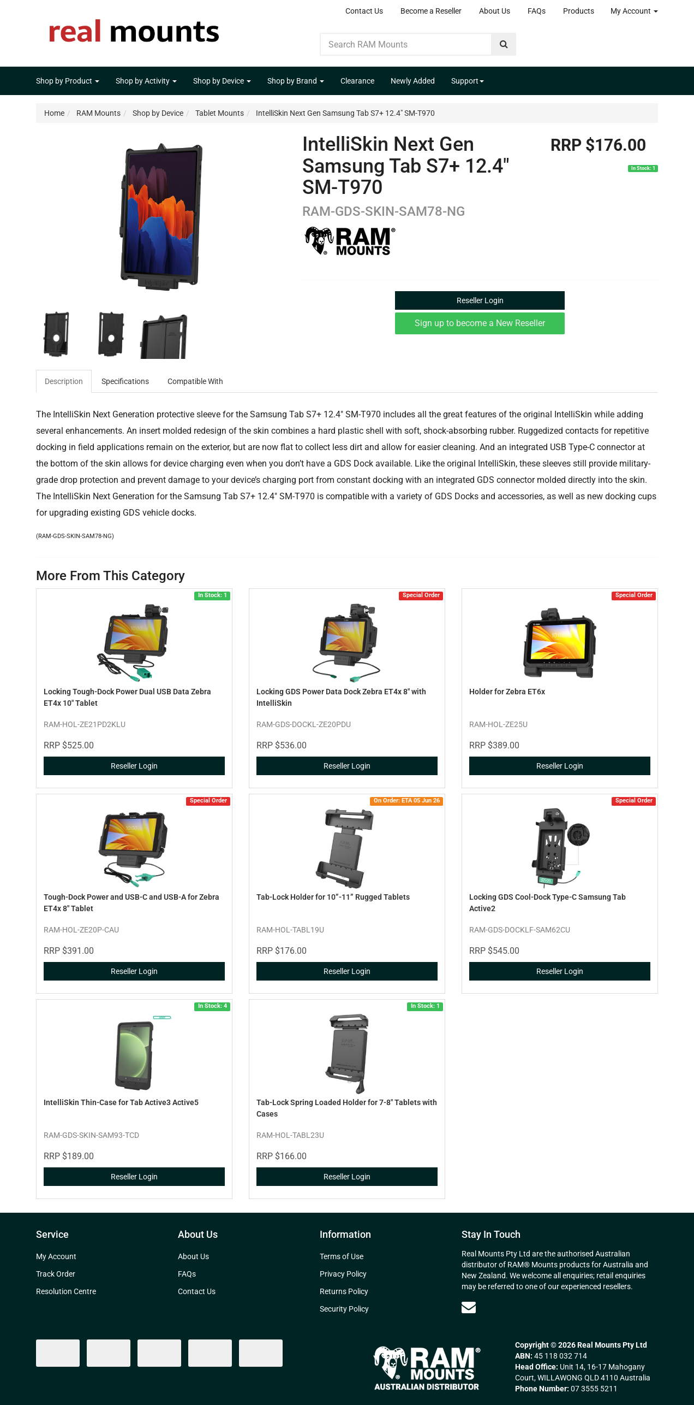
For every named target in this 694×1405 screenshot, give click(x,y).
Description (64, 381)
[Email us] (469, 1307)
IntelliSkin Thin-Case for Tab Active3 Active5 (121, 1102)
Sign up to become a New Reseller (480, 323)
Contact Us (364, 11)
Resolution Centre (66, 1291)
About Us (494, 11)
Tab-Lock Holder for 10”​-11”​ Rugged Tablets (333, 897)
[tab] (64, 381)
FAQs (537, 11)
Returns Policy (344, 1291)
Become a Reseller (431, 11)
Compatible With (195, 381)
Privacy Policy (343, 1274)
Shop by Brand (295, 80)
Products (578, 11)
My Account (634, 11)
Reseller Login (480, 300)
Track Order (55, 1274)
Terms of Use (341, 1256)
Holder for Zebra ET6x (507, 691)
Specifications (125, 381)
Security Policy (344, 1308)
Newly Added (413, 80)
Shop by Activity (146, 80)
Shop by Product (67, 80)
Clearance (357, 80)
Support (467, 80)
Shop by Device (222, 80)
